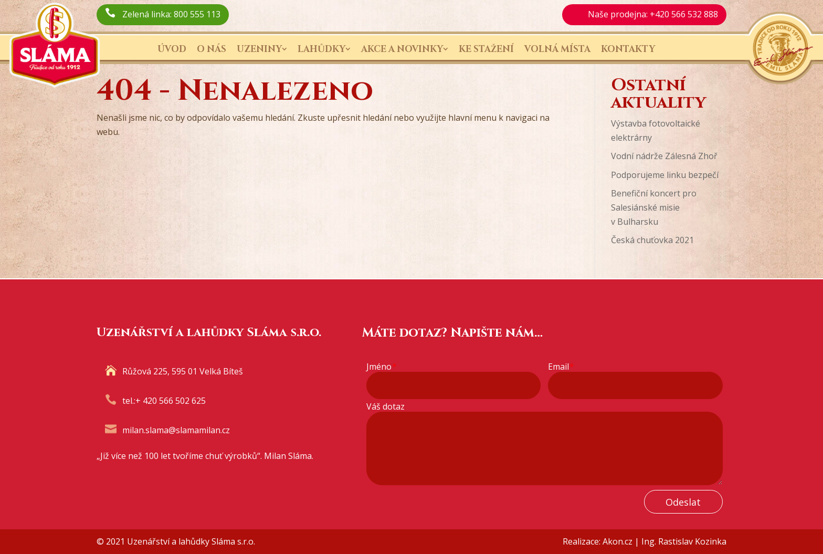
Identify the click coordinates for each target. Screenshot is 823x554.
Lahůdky (321, 49)
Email (561, 367)
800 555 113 (197, 14)
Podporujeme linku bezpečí (665, 175)
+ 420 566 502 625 (170, 400)
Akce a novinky (402, 49)
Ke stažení (486, 49)
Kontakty (628, 49)
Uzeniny (259, 49)
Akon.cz (617, 541)
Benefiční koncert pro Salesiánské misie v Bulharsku (654, 207)
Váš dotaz (385, 407)
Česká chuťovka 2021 (652, 240)
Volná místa (557, 49)
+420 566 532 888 (684, 14)
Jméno (381, 367)
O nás (211, 49)
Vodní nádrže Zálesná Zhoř (664, 156)
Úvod (171, 49)
